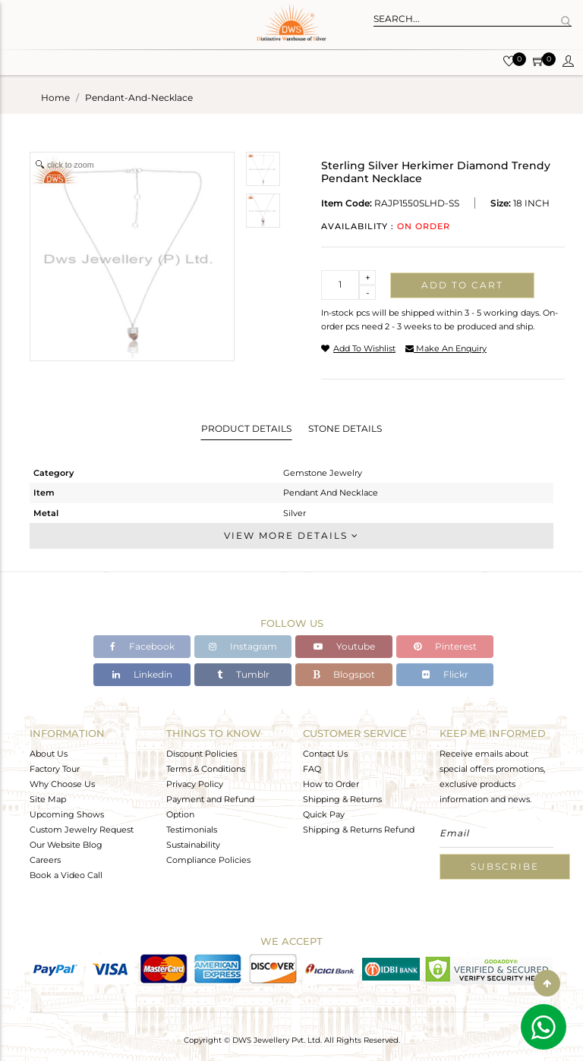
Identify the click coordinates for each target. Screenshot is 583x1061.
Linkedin (142, 674)
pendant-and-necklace (139, 97)
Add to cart (462, 285)
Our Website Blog (66, 844)
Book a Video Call (66, 875)
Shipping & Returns (342, 799)
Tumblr (243, 674)
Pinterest (445, 646)
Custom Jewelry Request (82, 829)
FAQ (312, 768)
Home (55, 97)
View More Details (291, 535)
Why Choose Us (62, 784)
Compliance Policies (208, 860)
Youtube (344, 646)
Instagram (243, 646)
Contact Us (325, 753)
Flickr (445, 674)
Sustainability (193, 844)
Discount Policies (201, 753)
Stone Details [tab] (345, 428)
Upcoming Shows (67, 814)
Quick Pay (324, 814)
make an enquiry (446, 348)
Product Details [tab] (246, 428)
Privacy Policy (194, 784)
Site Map (48, 799)
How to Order (331, 784)
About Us (49, 753)
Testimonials (191, 829)
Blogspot (344, 674)
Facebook (142, 646)
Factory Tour (55, 768)
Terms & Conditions (205, 768)
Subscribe (505, 866)
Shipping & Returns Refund (358, 829)
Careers (45, 860)
